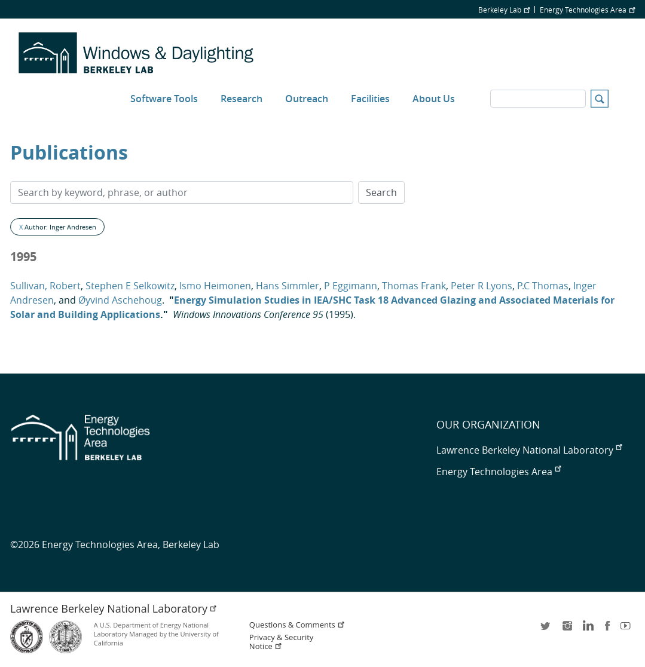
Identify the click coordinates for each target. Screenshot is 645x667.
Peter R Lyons (481, 285)
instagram (567, 629)
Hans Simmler (287, 285)
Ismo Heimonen (215, 285)
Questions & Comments (297, 624)
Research (241, 98)
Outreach (306, 98)
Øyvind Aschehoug (120, 300)
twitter (546, 629)
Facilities (370, 98)
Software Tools (164, 98)
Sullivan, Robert (45, 285)
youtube (627, 629)
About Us (433, 98)
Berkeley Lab (504, 9)
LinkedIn (587, 629)
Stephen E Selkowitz (130, 285)
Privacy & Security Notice (281, 642)
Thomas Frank (414, 285)
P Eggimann (350, 285)
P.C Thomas (542, 285)
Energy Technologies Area (587, 9)
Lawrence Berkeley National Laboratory (529, 450)
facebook (607, 629)
